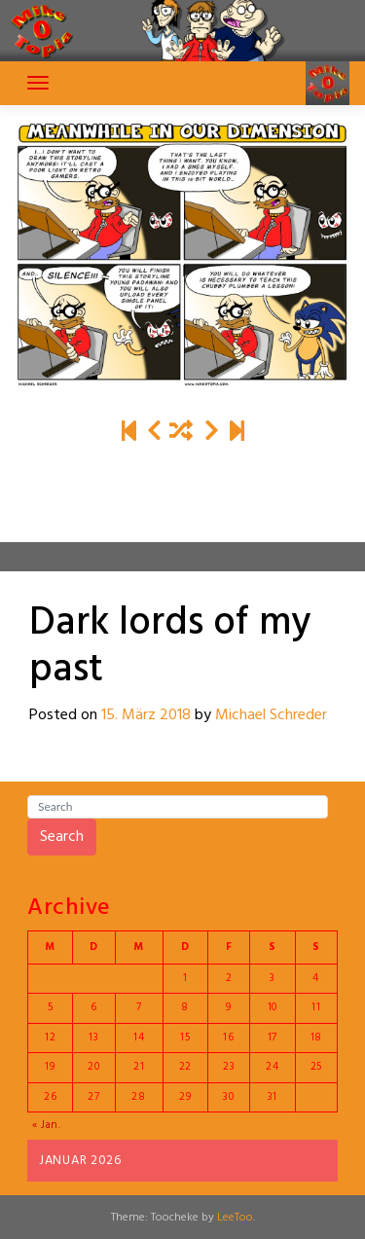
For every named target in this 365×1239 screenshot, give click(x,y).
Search (62, 837)
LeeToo (235, 1217)
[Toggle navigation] (38, 82)
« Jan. (46, 1125)
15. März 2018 (146, 715)
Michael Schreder (271, 715)
